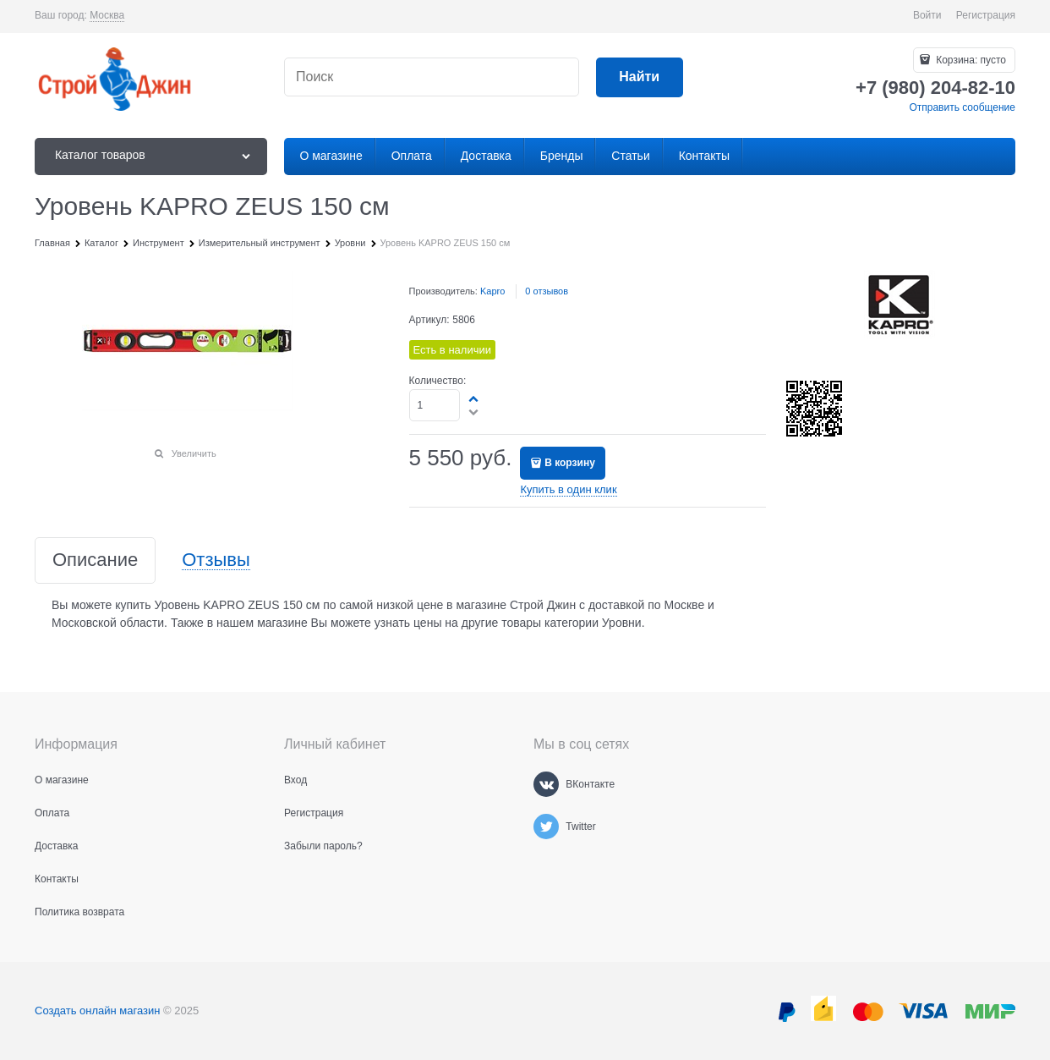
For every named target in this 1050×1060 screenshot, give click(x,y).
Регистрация (985, 15)
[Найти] (639, 77)
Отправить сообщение (962, 107)
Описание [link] (95, 560)
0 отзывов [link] (546, 291)
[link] (107, 15)
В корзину (569, 463)
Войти (927, 15)
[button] (474, 398)
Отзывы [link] (216, 560)
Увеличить (194, 453)
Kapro (492, 291)
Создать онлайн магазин (97, 1010)
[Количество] (435, 405)
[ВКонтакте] (546, 784)
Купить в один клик (568, 489)
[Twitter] (546, 826)
